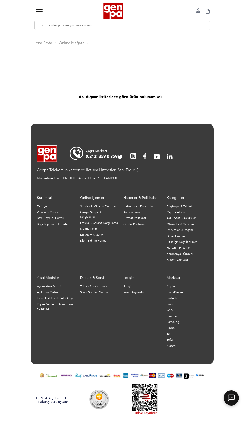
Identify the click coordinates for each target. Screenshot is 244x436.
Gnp (170, 310)
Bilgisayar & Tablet (179, 206)
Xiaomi (171, 346)
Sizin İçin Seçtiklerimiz (182, 242)
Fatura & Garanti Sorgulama (99, 223)
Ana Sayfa (44, 42)
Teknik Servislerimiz (93, 286)
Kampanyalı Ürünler (180, 254)
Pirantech (173, 316)
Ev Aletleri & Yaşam (180, 230)
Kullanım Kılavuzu (92, 235)
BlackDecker (175, 292)
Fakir (170, 304)
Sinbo (171, 328)
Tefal (170, 340)
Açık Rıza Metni (47, 292)
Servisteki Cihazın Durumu (98, 206)
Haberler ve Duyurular (138, 206)
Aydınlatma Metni (49, 286)
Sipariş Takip (88, 229)
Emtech (172, 298)
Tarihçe (42, 206)
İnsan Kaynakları (134, 292)
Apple (171, 286)
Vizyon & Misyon (48, 212)
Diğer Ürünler (176, 236)
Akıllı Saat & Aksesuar (181, 218)
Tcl (168, 334)
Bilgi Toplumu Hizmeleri (53, 224)
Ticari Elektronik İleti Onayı (55, 298)
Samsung (173, 322)
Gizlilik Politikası (134, 224)
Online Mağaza (71, 42)
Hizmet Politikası (134, 218)
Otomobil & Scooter (180, 224)
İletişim (128, 286)
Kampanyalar (132, 212)
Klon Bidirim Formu (93, 241)
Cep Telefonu (176, 212)
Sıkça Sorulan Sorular (94, 292)
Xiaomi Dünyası (177, 260)
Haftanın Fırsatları (179, 248)
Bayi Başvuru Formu (50, 218)
